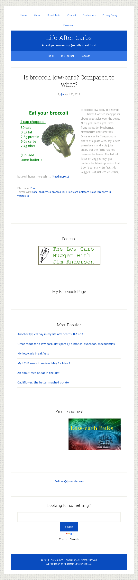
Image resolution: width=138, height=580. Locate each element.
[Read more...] (60, 176)
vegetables (23, 196)
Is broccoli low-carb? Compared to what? (69, 80)
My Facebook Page (69, 291)
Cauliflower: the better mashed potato (43, 382)
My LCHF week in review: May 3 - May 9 (43, 363)
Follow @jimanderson (69, 481)
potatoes (84, 192)
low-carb (73, 192)
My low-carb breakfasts (33, 353)
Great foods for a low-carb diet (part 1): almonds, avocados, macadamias (66, 344)
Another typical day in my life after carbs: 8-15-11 (50, 334)
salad (93, 192)
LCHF (64, 192)
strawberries (104, 192)
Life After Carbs (69, 37)
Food (33, 188)
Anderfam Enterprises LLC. (78, 564)
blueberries (45, 192)
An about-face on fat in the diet (38, 373)
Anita (35, 192)
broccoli (56, 192)
